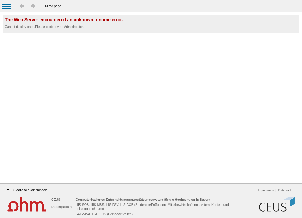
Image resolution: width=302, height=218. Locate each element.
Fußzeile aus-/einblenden (26, 190)
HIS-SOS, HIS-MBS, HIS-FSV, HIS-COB (104, 204)
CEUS (56, 199)
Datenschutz (287, 190)
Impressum (266, 190)
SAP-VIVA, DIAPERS (91, 214)
